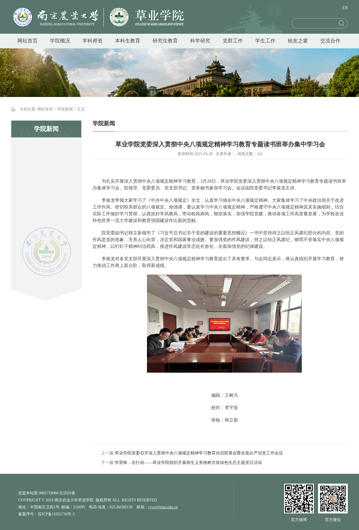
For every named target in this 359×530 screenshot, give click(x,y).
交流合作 (330, 41)
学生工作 (265, 41)
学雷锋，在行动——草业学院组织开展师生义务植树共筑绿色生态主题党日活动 (188, 462)
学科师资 (92, 41)
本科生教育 (127, 41)
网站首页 (27, 41)
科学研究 (200, 41)
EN (345, 8)
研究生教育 (165, 41)
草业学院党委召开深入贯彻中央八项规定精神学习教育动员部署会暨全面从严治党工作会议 (199, 453)
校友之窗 (298, 41)
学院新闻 (65, 109)
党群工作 (233, 41)
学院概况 (60, 41)
